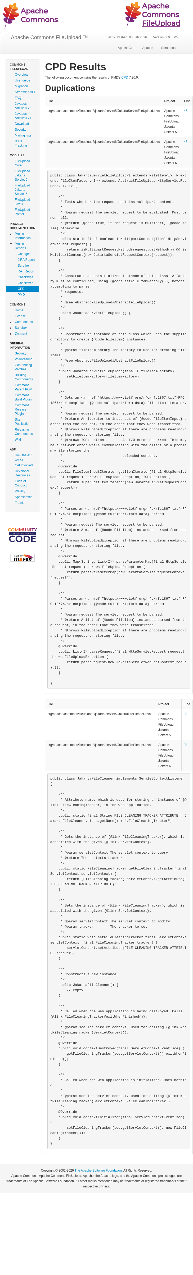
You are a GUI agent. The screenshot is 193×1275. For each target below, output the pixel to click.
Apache (147, 48)
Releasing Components (24, 432)
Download (22, 124)
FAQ (18, 98)
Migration (21, 86)
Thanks (20, 503)
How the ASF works (24, 457)
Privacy (20, 491)
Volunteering (24, 359)
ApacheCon (126, 48)
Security (20, 129)
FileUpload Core (22, 163)
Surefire (23, 265)
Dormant (21, 333)
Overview (21, 74)
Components (24, 322)
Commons (168, 48)
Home (19, 310)
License (20, 316)
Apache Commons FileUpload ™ (49, 37)
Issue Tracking (21, 143)
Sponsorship (24, 497)
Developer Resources (22, 473)
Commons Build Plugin (23, 397)
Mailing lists (23, 135)
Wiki (18, 439)
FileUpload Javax (22, 202)
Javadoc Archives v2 (23, 106)
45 (185, 111)
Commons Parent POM (23, 387)
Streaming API (25, 92)
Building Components (24, 377)
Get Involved (24, 465)
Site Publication (22, 422)
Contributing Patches (23, 367)
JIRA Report (26, 260)
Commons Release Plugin (22, 409)
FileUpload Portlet (22, 212)
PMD (21, 295)
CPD (21, 289)
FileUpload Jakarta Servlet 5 (22, 175)
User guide (22, 80)
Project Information (23, 236)
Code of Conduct (21, 483)
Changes (24, 254)
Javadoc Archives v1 (23, 116)
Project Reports (20, 246)
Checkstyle (25, 277)
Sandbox (21, 328)
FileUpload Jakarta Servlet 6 (22, 190)
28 (185, 714)
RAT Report (26, 271)
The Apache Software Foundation (98, 1170)
